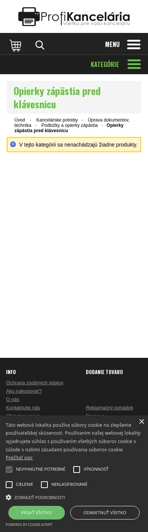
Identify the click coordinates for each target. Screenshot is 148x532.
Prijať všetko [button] (36, 512)
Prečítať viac (19, 457)
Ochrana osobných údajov (34, 382)
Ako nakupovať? (24, 391)
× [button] (141, 422)
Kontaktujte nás (23, 407)
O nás (12, 399)
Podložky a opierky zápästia (69, 125)
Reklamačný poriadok (109, 407)
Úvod (19, 120)
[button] (74, 496)
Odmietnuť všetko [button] (104, 512)
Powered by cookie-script (29, 524)
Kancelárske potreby (57, 120)
